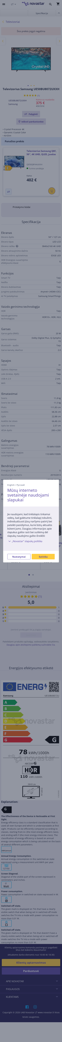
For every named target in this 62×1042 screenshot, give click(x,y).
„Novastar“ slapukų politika (24, 541)
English (11, 485)
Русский (21, 485)
